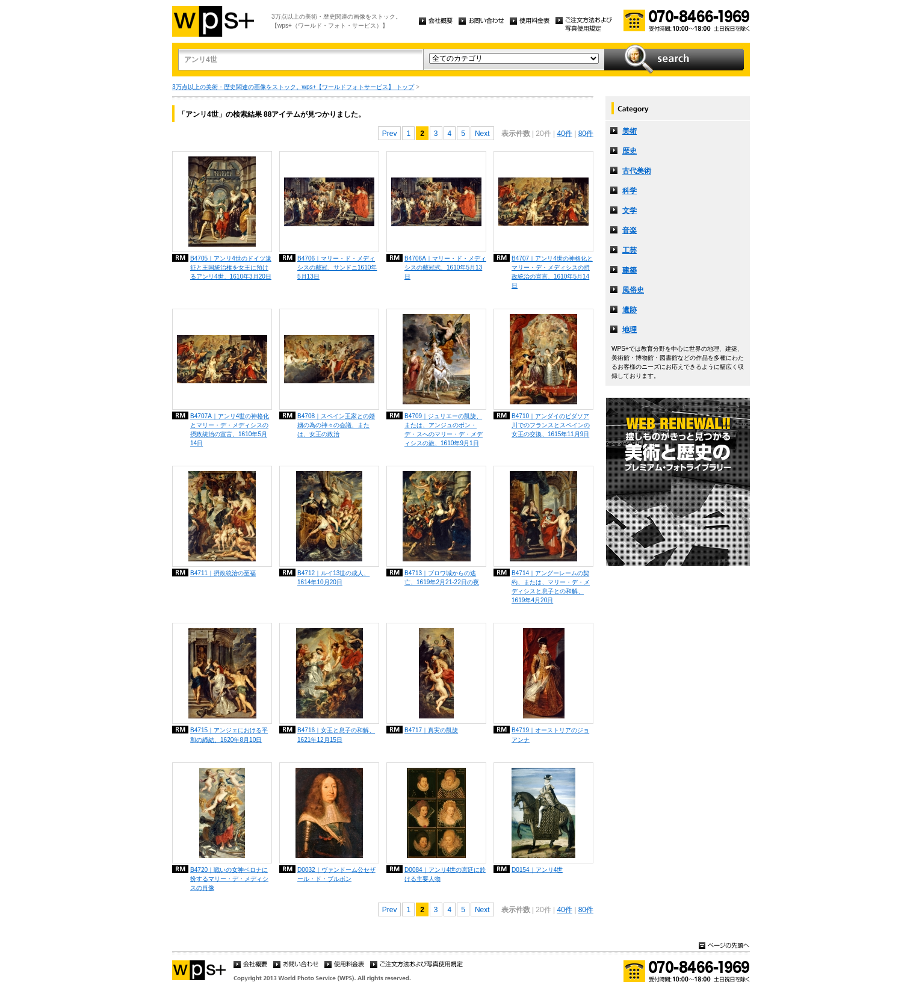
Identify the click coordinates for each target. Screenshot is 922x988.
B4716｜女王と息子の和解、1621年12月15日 (336, 735)
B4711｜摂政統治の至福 (223, 573)
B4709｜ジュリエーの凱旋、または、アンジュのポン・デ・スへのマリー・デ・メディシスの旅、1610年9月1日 (443, 429)
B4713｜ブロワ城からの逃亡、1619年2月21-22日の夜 (441, 577)
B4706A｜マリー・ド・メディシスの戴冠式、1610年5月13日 (445, 267)
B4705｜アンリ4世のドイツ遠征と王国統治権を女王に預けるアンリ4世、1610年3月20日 (230, 267)
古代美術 (636, 171)
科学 (629, 191)
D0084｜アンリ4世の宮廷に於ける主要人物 (445, 874)
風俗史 (633, 290)
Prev (389, 133)
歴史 (629, 151)
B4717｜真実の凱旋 (431, 730)
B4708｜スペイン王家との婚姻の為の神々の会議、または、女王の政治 (336, 425)
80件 (585, 133)
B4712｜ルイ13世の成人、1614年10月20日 (333, 577)
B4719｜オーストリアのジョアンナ (550, 735)
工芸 (629, 250)
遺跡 (629, 310)
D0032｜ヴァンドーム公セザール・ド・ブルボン (336, 874)
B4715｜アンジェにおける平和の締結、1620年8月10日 (229, 735)
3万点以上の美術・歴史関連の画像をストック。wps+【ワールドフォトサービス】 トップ (293, 87)
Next (482, 133)
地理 (629, 330)
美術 (629, 131)
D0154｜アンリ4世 (537, 869)
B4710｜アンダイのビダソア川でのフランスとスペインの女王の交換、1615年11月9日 (551, 425)
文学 (629, 210)
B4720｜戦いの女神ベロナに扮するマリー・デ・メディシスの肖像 (229, 878)
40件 (564, 133)
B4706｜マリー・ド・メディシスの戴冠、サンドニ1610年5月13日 (337, 267)
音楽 (629, 230)
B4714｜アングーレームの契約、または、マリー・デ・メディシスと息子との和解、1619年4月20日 (551, 587)
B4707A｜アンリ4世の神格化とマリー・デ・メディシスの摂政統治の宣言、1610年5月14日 (229, 429)
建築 (629, 270)
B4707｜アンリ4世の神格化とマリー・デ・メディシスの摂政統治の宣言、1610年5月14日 (552, 272)
